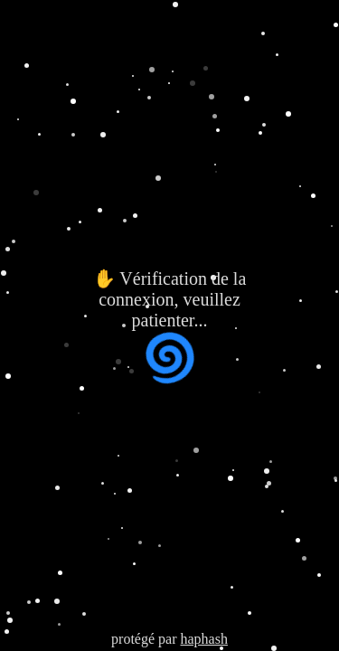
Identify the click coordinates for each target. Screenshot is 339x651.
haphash (203, 638)
